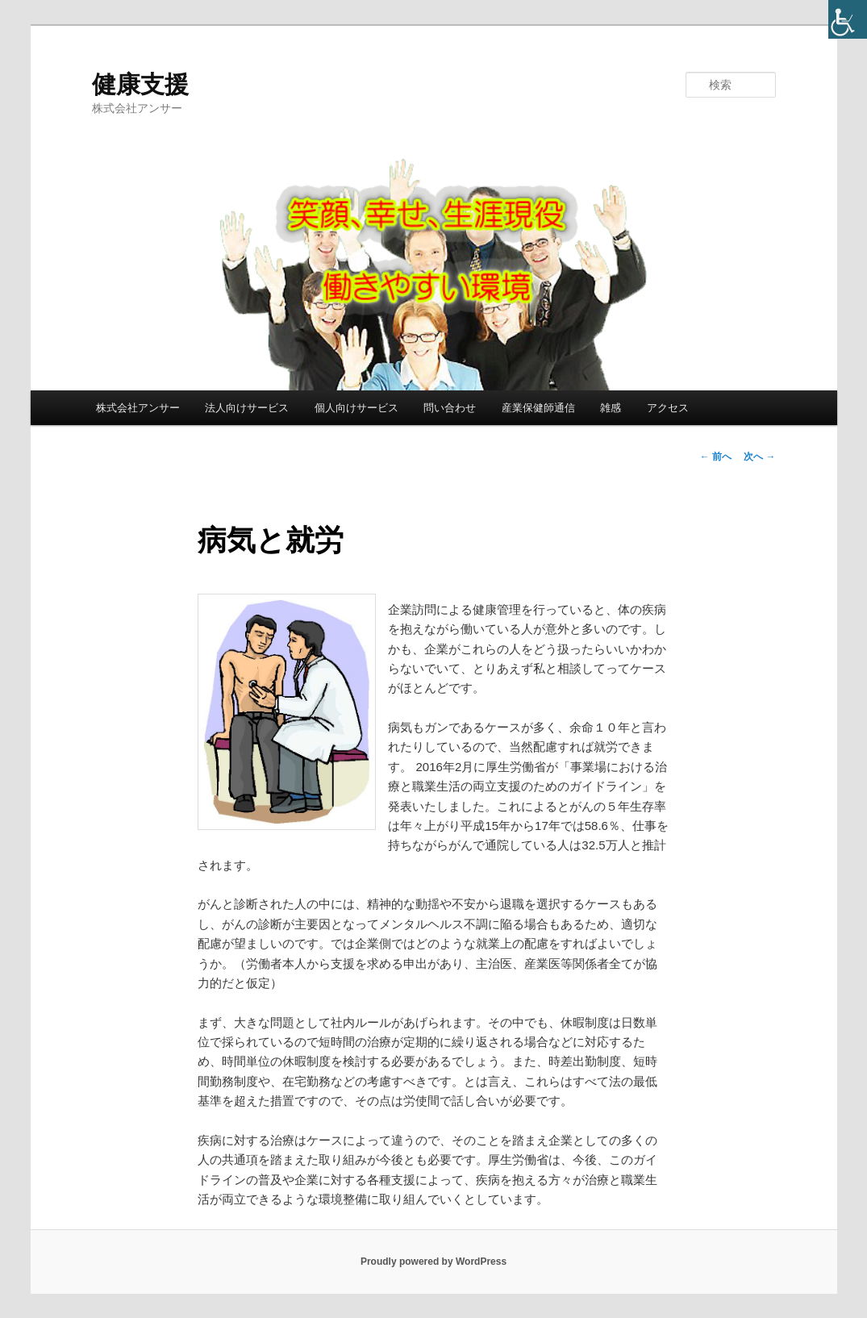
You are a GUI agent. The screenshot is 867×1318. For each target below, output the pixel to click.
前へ (716, 456)
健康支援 (140, 84)
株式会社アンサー (138, 408)
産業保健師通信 (538, 408)
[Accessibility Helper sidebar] (847, 19)
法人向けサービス (247, 408)
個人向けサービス (356, 408)
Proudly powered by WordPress (433, 1261)
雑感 (610, 408)
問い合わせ (449, 408)
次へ (759, 456)
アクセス (668, 408)
